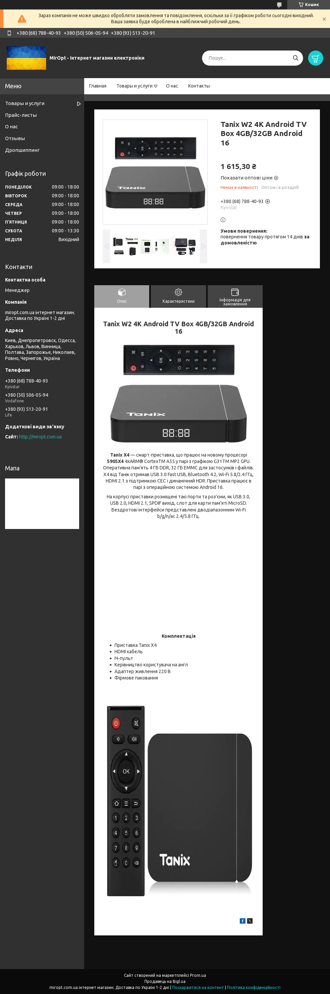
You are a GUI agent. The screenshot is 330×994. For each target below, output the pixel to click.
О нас (172, 86)
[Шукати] (295, 58)
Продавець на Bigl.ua (165, 981)
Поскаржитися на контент (198, 987)
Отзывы (15, 138)
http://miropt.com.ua (40, 436)
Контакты (199, 86)
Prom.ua (198, 975)
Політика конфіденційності (253, 987)
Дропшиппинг (22, 150)
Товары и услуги (135, 86)
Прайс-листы (21, 115)
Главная (97, 86)
